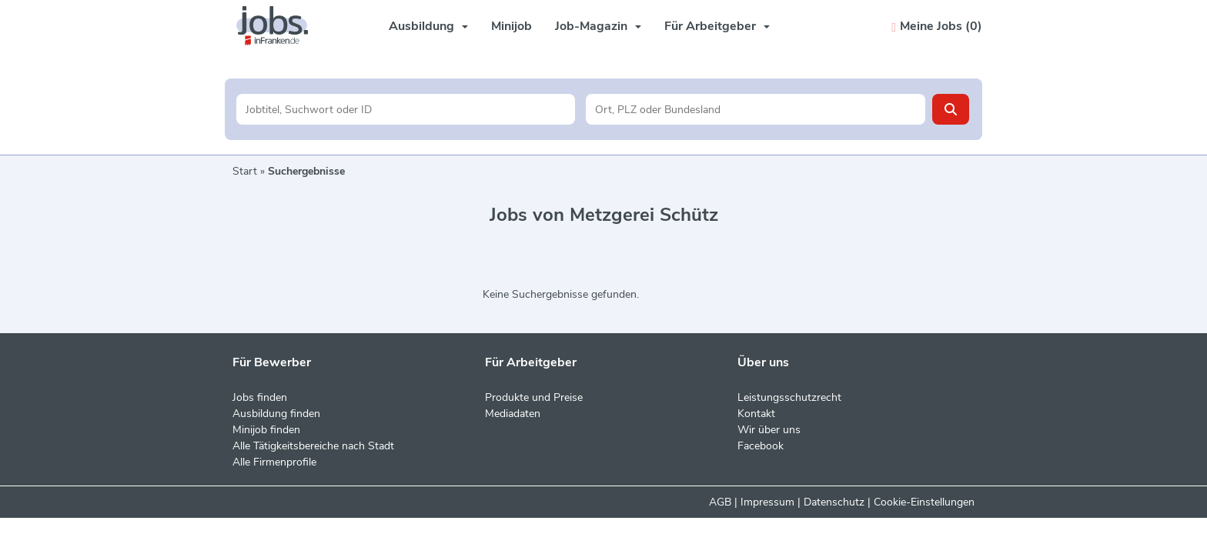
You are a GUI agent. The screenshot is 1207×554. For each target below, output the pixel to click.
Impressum (767, 502)
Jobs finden (259, 397)
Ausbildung (428, 26)
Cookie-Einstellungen (924, 502)
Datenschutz (834, 502)
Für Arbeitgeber (717, 26)
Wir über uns (769, 429)
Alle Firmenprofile (274, 462)
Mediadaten (512, 413)
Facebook (760, 446)
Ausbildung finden (276, 413)
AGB (720, 502)
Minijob (511, 26)
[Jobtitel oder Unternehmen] (406, 109)
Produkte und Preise (534, 397)
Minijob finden (266, 429)
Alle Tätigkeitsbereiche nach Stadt (313, 446)
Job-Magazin (598, 26)
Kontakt (756, 413)
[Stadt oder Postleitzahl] (755, 109)
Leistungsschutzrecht (789, 397)
